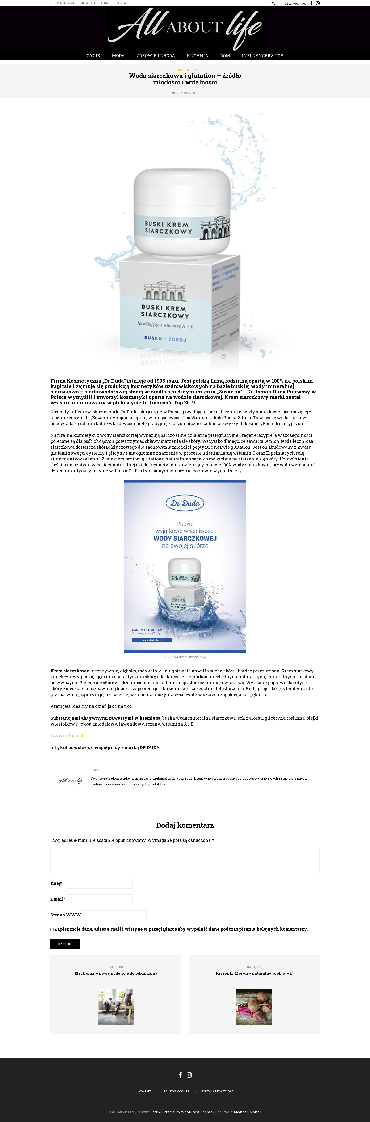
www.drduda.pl (66, 735)
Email (57, 899)
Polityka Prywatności (217, 1091)
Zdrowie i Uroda (156, 55)
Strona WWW (65, 915)
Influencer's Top (185, 69)
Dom (225, 55)
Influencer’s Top (262, 55)
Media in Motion (248, 1112)
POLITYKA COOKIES (176, 1091)
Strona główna (62, 3)
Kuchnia (197, 55)
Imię (56, 883)
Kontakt (123, 3)
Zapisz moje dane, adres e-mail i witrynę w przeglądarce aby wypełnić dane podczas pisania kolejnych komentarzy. (181, 929)
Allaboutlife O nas (95, 3)
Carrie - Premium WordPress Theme (181, 1112)
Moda (118, 55)
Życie (93, 55)
